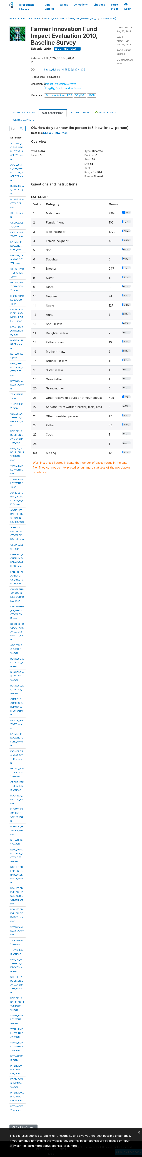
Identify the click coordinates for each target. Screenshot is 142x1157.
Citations (99, 4)
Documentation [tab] (79, 112)
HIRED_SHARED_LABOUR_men (17, 300)
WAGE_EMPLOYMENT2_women (16, 1032)
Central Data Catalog (29, 18)
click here (70, 1145)
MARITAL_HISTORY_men (16, 344)
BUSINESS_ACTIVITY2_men (17, 203)
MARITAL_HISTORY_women (16, 830)
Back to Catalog (23, 1127)
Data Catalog (49, 6)
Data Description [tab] (53, 113)
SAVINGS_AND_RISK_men (17, 384)
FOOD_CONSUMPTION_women (16, 1083)
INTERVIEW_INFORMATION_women (17, 1096)
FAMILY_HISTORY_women (16, 724)
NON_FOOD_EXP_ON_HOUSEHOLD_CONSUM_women (17, 896)
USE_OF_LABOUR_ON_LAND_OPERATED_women (16, 984)
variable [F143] (108, 18)
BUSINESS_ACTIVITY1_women (17, 662)
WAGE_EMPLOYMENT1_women (16, 1019)
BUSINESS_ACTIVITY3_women (17, 689)
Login (127, 6)
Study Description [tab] (24, 112)
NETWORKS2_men (55, 132)
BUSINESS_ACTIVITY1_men (17, 189)
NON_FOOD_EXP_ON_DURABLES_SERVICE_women (17, 875)
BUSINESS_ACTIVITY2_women (17, 676)
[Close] (138, 1132)
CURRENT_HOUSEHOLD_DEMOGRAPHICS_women (17, 707)
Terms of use (115, 6)
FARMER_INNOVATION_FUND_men (16, 245)
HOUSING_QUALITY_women (16, 799)
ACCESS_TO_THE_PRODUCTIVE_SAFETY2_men (17, 172)
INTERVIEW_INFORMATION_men (17, 1069)
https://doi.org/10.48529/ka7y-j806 (64, 69)
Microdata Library (26, 7)
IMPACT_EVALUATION (55, 18)
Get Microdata (67, 48)
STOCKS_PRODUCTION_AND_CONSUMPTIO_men (17, 631)
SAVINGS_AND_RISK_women (17, 930)
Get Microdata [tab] (105, 112)
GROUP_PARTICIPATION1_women (17, 772)
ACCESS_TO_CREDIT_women (16, 649)
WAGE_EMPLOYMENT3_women (16, 1046)
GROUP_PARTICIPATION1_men (17, 272)
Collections (80, 4)
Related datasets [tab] (23, 119)
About (64, 4)
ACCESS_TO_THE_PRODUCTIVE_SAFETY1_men (16, 151)
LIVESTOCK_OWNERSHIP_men (16, 330)
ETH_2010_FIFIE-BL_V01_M (83, 18)
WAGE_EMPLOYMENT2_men (16, 483)
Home (12, 18)
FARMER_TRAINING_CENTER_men (17, 259)
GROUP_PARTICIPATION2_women (17, 786)
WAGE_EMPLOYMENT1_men (16, 469)
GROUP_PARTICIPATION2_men (17, 286)
